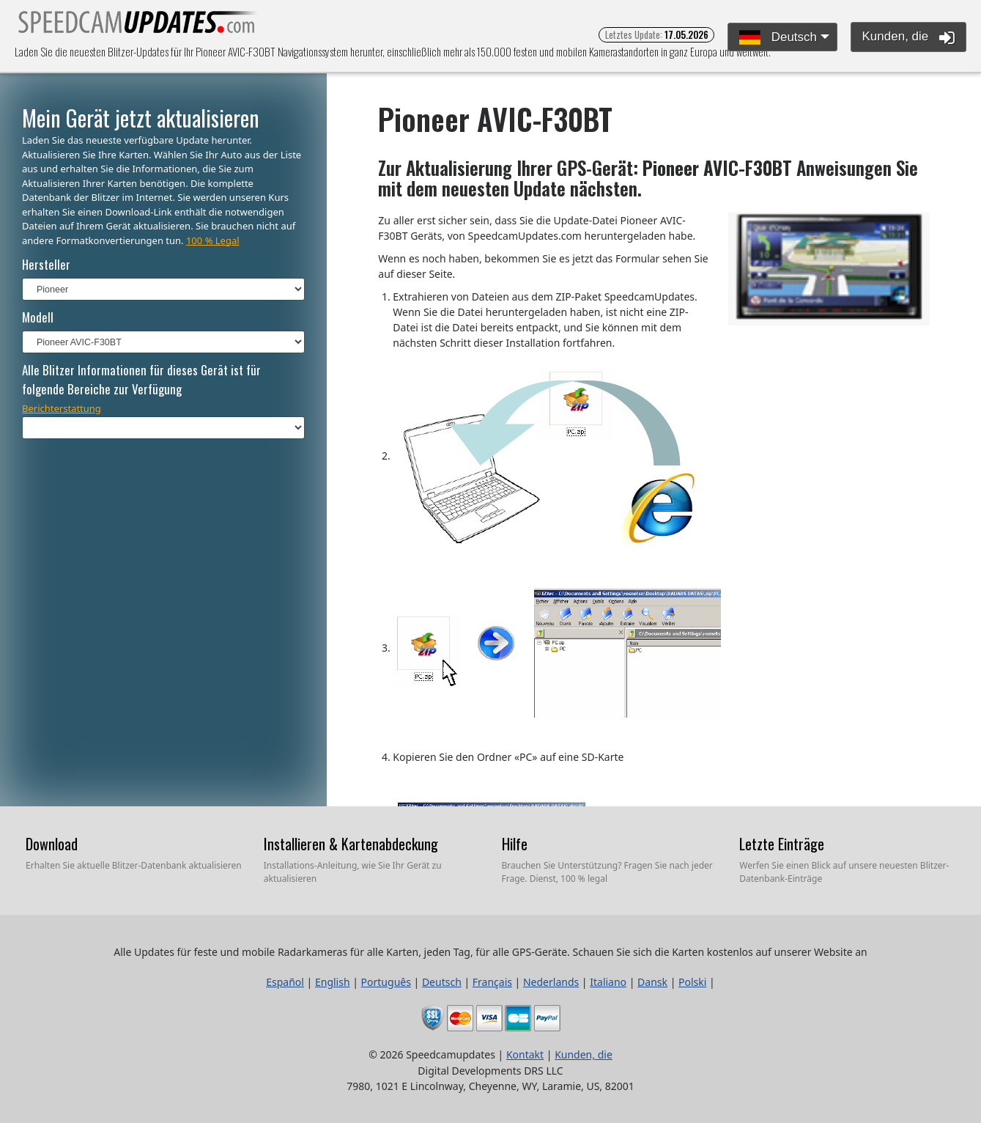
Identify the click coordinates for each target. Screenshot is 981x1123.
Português (386, 982)
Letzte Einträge (781, 844)
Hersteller (46, 264)
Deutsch (778, 37)
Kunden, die (908, 37)
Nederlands (551, 982)
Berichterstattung (61, 408)
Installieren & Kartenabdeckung (351, 844)
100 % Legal (213, 240)
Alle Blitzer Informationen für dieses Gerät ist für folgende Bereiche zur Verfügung (141, 379)
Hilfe (514, 844)
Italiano (608, 982)
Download (52, 844)
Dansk (652, 982)
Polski (692, 982)
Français (492, 982)
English (332, 982)
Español (285, 982)
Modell (37, 317)
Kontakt (525, 1054)
